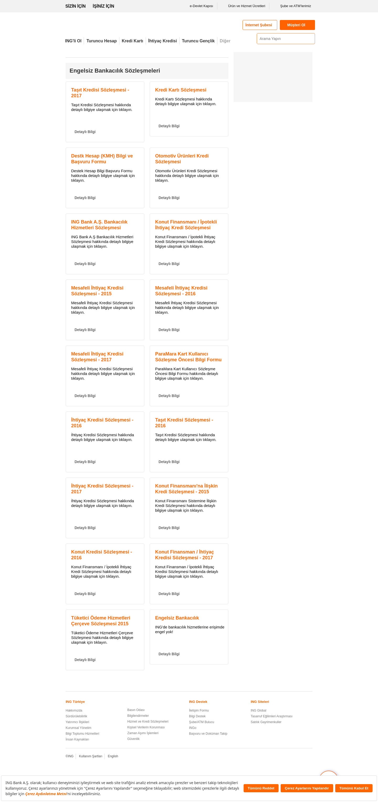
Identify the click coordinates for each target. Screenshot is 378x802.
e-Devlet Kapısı (198, 6)
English (113, 756)
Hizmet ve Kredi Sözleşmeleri (148, 721)
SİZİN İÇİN (75, 6)
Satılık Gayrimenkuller (266, 722)
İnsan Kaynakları (77, 739)
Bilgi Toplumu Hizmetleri (82, 733)
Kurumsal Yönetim (78, 728)
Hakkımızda (74, 710)
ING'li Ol (73, 41)
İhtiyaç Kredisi (162, 41)
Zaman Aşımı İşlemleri (143, 733)
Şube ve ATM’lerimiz (292, 6)
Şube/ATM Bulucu (201, 722)
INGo (192, 728)
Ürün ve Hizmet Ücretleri (243, 6)
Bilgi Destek (197, 716)
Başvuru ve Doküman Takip (208, 733)
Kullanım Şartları (90, 756)
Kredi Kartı (132, 41)
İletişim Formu (199, 710)
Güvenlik (133, 739)
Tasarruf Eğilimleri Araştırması (271, 716)
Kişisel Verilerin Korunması (146, 727)
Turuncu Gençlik (198, 41)
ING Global (258, 710)
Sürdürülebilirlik (76, 716)
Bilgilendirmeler (138, 716)
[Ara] (310, 39)
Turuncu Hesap (101, 41)
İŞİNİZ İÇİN (103, 6)
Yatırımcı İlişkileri (77, 722)
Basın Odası (136, 710)
